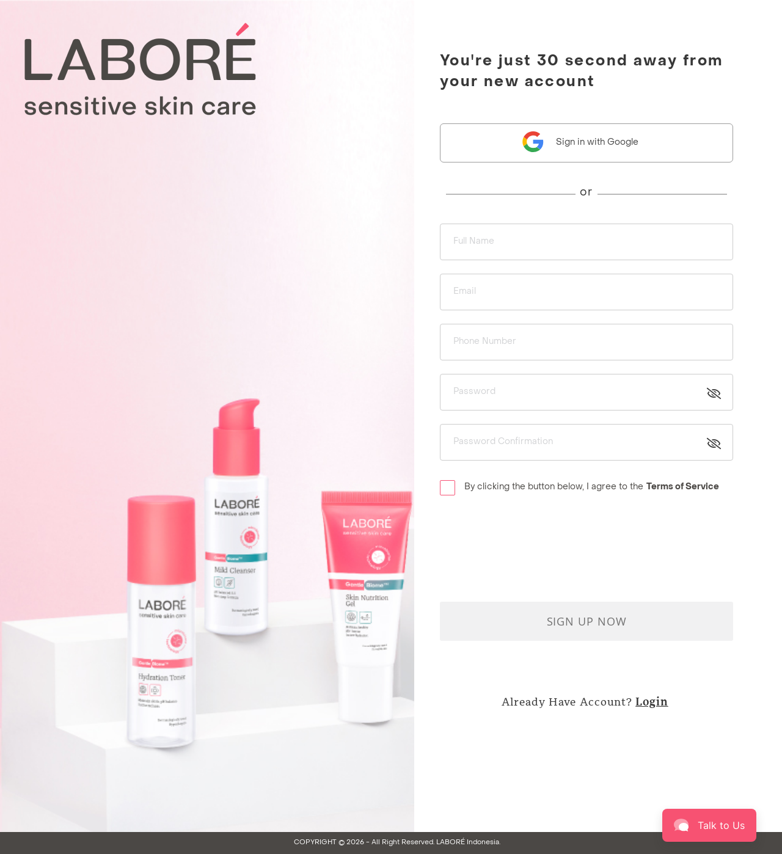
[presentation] (533, 541)
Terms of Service (682, 487)
